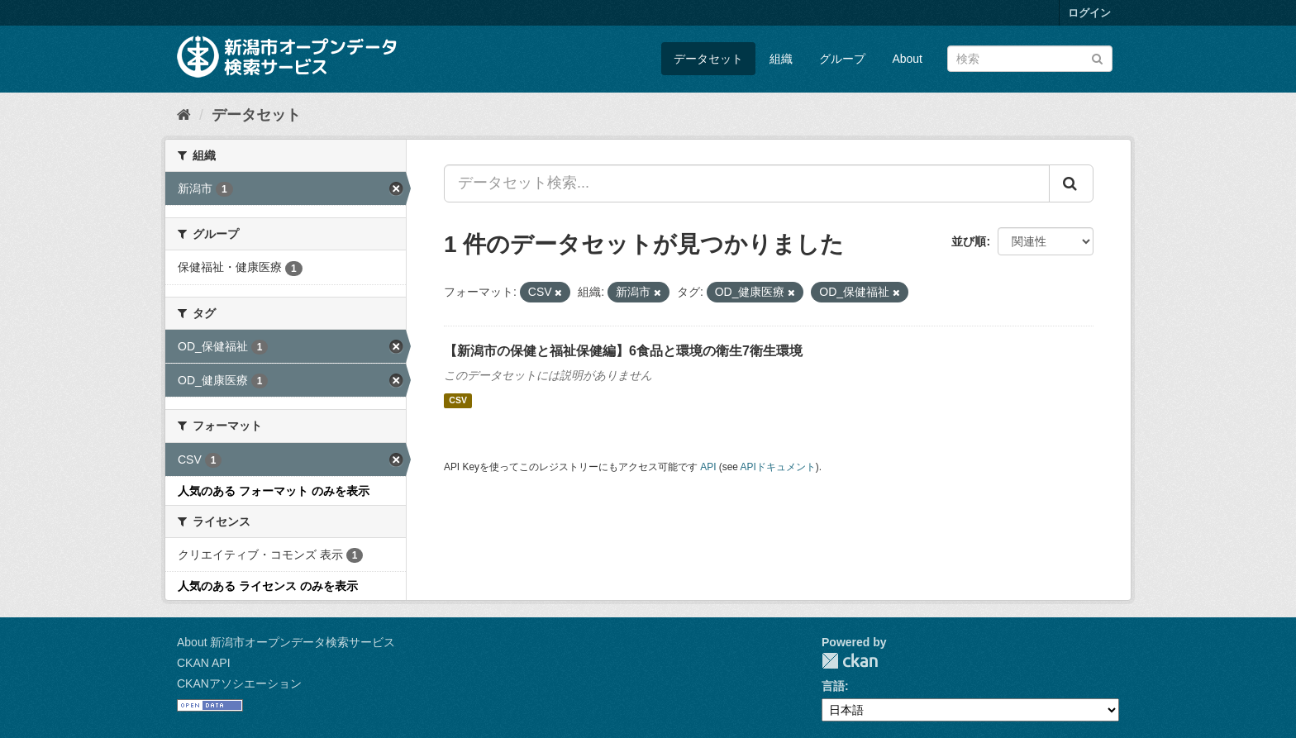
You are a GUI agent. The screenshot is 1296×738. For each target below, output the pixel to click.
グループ (842, 58)
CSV (458, 401)
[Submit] (1097, 57)
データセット (708, 58)
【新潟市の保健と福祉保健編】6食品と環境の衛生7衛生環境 (623, 351)
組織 (781, 58)
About (907, 58)
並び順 (968, 241)
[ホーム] (184, 115)
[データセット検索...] (747, 183)
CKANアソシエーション (239, 683)
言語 (833, 686)
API (708, 467)
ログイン (1089, 13)
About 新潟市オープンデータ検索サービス (286, 642)
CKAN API (204, 662)
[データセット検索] (1030, 58)
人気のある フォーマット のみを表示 (273, 491)
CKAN (850, 660)
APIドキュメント (778, 467)
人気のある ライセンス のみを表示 (268, 586)
